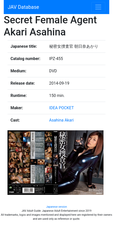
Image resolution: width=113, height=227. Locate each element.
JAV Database (23, 7)
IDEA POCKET (61, 107)
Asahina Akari (61, 120)
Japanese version (56, 206)
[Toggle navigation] (98, 7)
